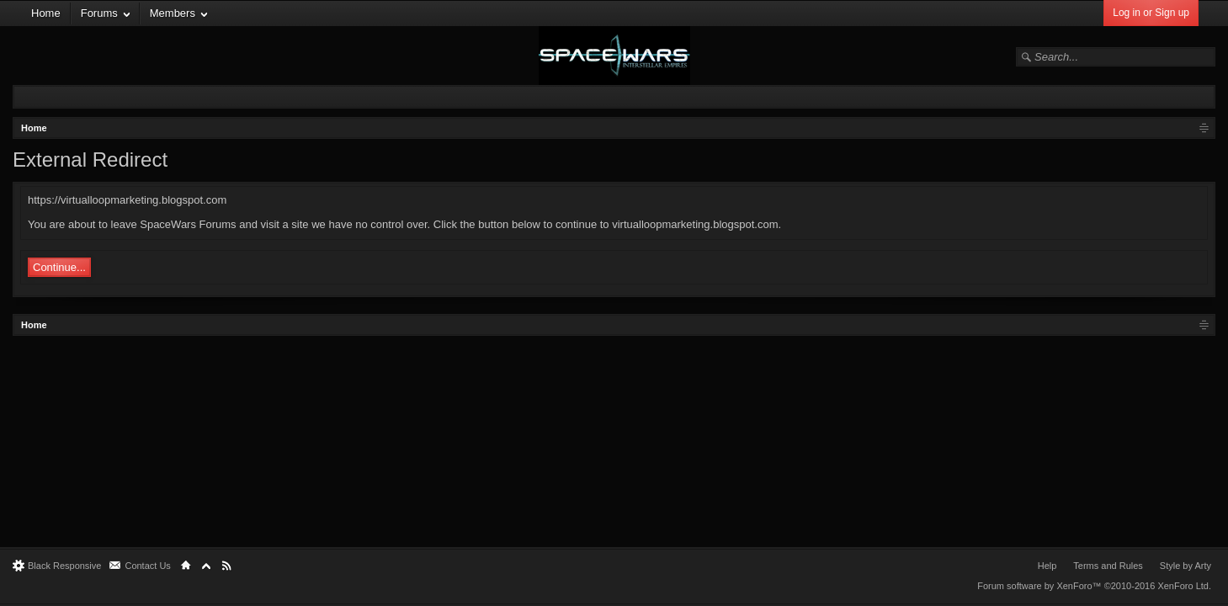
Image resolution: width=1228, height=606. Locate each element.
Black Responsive (64, 566)
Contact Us (147, 566)
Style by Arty (1185, 566)
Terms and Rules (1108, 566)
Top (206, 565)
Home (46, 13)
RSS (226, 565)
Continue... (59, 267)
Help (1047, 566)
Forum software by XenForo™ (1094, 586)
